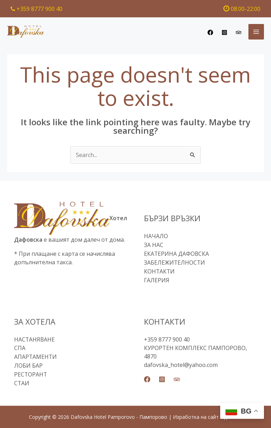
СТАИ (22, 380)
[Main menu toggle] (256, 32)
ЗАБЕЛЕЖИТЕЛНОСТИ (175, 261)
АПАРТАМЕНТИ (36, 354)
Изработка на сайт (196, 413)
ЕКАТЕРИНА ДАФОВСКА (177, 253)
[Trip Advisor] (238, 32)
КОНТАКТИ (159, 270)
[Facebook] (210, 32)
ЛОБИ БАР (28, 363)
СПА (19, 346)
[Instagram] (224, 32)
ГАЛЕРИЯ (157, 278)
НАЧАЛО (156, 236)
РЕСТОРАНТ (31, 371)
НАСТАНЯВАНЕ (34, 337)
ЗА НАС (153, 244)
